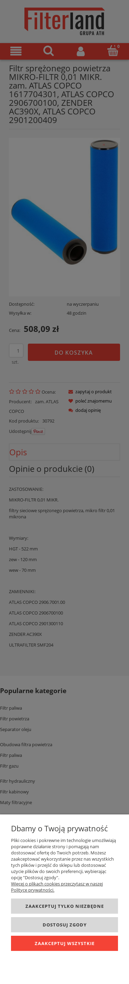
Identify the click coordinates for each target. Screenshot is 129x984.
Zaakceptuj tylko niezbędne (64, 906)
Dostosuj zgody (65, 925)
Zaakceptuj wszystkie (65, 943)
